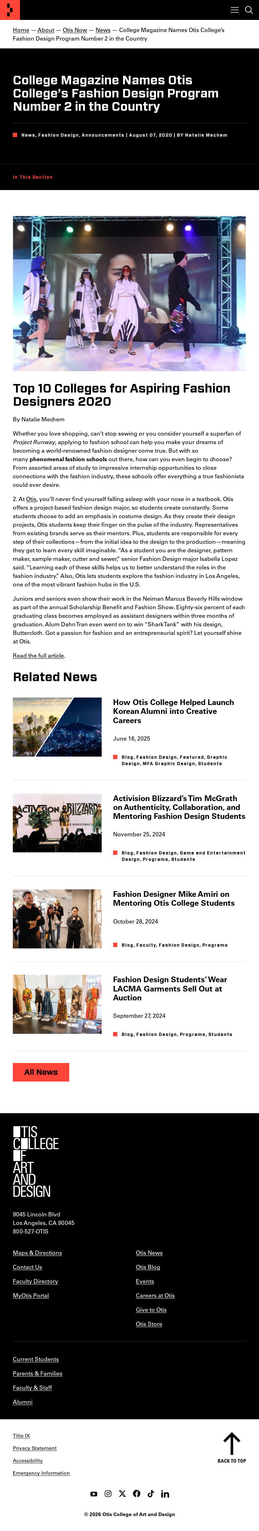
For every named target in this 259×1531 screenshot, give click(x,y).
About (45, 29)
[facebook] (136, 1494)
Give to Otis (151, 1309)
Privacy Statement (35, 1448)
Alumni (22, 1401)
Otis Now (75, 29)
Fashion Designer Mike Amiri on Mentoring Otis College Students (174, 898)
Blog (127, 757)
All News (41, 1072)
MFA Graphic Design (169, 764)
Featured (192, 757)
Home (21, 29)
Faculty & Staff (32, 1387)
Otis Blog (148, 1266)
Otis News (149, 1252)
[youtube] (94, 1494)
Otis (31, 499)
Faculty (146, 945)
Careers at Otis (155, 1295)
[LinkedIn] (165, 1494)
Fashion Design (156, 757)
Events (145, 1281)
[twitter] (122, 1494)
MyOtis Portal (31, 1295)
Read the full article (38, 655)
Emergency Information (41, 1473)
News (103, 29)
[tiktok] (151, 1494)
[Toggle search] (249, 10)
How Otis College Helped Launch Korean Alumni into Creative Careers (173, 711)
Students (210, 764)
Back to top (232, 1461)
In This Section (33, 177)
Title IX (21, 1435)
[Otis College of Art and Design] (10, 10)
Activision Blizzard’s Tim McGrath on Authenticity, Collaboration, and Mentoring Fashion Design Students (179, 807)
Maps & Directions (37, 1252)
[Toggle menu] (234, 10)
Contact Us (27, 1266)
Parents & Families (37, 1373)
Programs (155, 859)
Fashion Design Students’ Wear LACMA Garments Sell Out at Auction (170, 988)
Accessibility (28, 1460)
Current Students (36, 1359)
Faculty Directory (35, 1281)
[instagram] (108, 1494)
